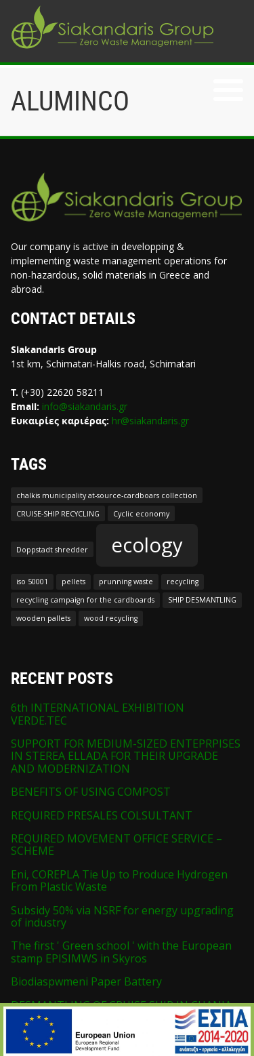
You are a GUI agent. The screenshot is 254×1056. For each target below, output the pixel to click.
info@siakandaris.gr (84, 406)
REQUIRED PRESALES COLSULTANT (101, 815)
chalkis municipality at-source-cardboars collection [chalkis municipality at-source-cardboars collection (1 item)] (106, 495)
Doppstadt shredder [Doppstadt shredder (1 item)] (52, 549)
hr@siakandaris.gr (150, 420)
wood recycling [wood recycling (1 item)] (110, 618)
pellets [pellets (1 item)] (73, 581)
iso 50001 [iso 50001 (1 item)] (32, 581)
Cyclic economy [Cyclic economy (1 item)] (141, 514)
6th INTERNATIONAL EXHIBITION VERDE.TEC (97, 713)
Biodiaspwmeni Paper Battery (86, 981)
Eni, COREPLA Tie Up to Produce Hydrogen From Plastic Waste (119, 880)
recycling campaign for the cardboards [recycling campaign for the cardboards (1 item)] (85, 600)
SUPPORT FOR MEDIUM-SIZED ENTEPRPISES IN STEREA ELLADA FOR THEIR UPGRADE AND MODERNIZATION (125, 756)
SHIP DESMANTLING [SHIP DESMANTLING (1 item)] (202, 600)
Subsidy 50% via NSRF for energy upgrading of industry (122, 916)
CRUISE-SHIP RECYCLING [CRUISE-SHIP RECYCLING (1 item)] (58, 514)
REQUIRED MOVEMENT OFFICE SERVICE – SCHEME (116, 844)
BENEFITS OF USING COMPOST (91, 791)
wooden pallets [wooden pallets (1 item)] (43, 618)
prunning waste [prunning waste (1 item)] (126, 581)
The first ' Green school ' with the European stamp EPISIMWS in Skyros (121, 951)
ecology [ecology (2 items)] (147, 545)
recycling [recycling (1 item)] (182, 581)
